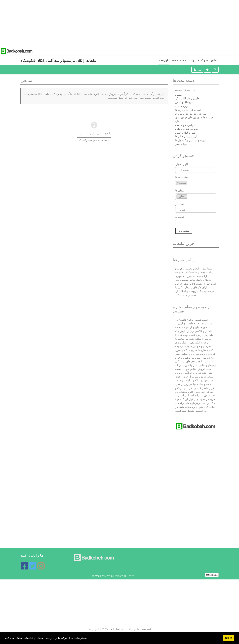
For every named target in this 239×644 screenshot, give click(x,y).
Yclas (118, 576)
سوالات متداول (199, 60)
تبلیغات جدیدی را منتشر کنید (94, 140)
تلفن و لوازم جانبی (185, 132)
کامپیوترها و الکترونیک (187, 98)
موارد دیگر (181, 144)
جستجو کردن (184, 230)
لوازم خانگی (182, 106)
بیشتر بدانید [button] (80, 638)
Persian (212, 575)
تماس (214, 60)
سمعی (178, 94)
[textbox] (189, 183)
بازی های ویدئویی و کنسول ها (191, 140)
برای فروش (189, 90)
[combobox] (195, 183)
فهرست (163, 60)
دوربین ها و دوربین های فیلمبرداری (194, 117)
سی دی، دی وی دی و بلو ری (190, 113)
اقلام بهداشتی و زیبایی (187, 128)
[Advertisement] (99, 23)
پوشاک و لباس (183, 102)
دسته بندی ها (179, 60)
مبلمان (179, 121)
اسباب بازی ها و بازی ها (188, 110)
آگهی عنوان (181, 164)
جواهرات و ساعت (185, 125)
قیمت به (179, 216)
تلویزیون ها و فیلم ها (186, 136)
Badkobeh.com (117, 629)
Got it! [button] (228, 638)
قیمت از (179, 204)
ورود (197, 69)
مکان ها (179, 190)
